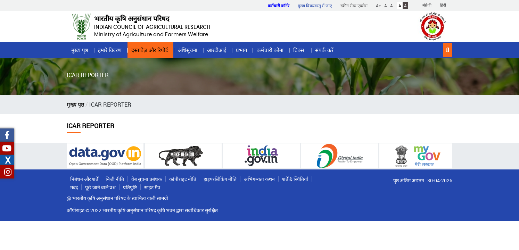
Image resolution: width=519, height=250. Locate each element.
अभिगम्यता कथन (259, 179)
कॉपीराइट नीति (182, 179)
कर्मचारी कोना (270, 50)
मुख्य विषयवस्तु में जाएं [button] (315, 5)
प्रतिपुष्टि (130, 187)
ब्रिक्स (299, 50)
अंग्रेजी (426, 5)
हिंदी (443, 5)
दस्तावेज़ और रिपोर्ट (149, 50)
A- (392, 5)
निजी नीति (115, 179)
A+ (378, 5)
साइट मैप (152, 187)
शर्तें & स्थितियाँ (295, 179)
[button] (447, 50)
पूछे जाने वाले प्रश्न (100, 187)
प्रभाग (241, 50)
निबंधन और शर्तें (84, 179)
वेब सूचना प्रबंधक (146, 179)
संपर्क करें (324, 50)
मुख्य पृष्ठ (79, 50)
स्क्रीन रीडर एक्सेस (354, 5)
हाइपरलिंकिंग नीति (220, 179)
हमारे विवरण (110, 50)
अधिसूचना (187, 50)
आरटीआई (216, 50)
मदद (74, 187)
